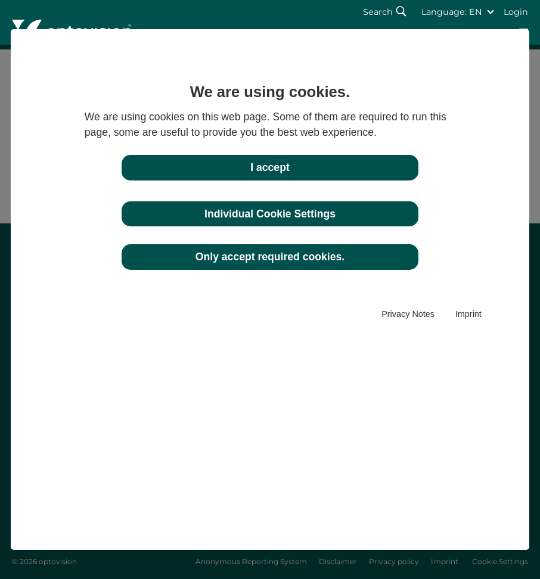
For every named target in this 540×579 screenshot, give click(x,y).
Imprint (468, 314)
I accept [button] (270, 167)
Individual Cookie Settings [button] (270, 214)
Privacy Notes (408, 314)
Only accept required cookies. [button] (270, 257)
